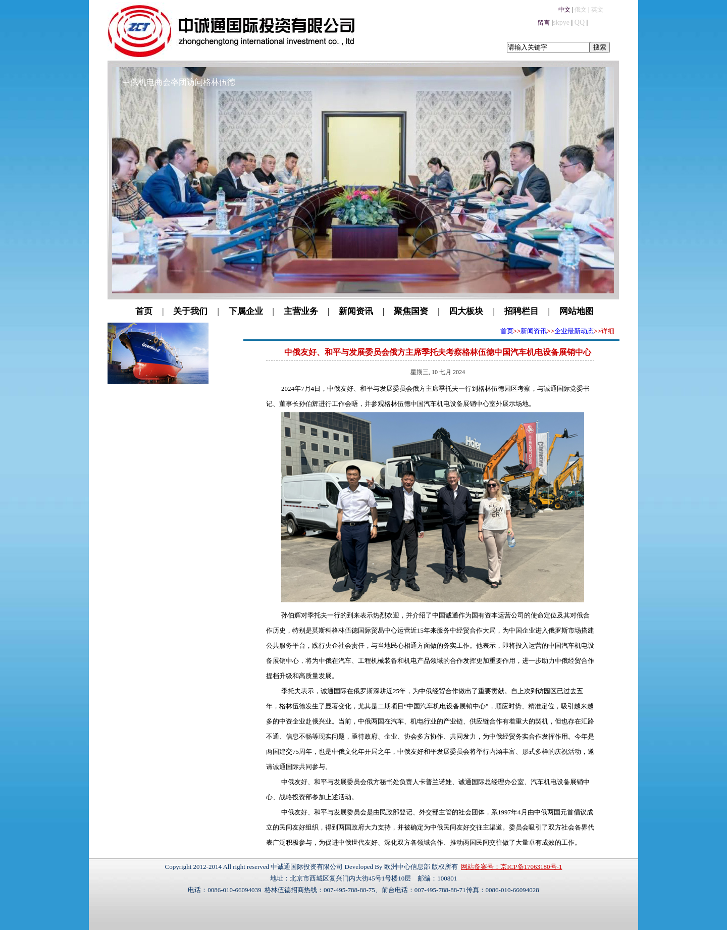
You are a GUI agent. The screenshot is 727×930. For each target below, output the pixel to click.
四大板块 (466, 311)
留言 (544, 22)
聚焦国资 (411, 311)
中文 (564, 9)
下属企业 (246, 311)
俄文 (581, 9)
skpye (561, 22)
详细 (607, 331)
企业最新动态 (574, 331)
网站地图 (576, 311)
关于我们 (190, 311)
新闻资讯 (356, 311)
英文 (597, 9)
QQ (580, 22)
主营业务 (301, 311)
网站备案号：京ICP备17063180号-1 (511, 866)
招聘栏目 (521, 311)
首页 (143, 311)
